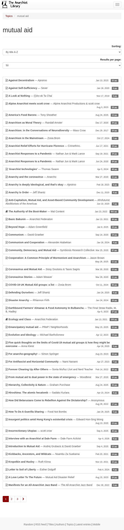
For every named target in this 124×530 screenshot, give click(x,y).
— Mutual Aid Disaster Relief (62, 477)
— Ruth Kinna (62, 462)
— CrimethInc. (62, 146)
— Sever (62, 88)
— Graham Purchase (62, 385)
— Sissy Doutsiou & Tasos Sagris (62, 269)
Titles (51, 524)
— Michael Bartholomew (62, 335)
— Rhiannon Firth (62, 300)
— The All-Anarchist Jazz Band (62, 485)
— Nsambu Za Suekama (62, 454)
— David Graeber (62, 234)
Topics (9, 16)
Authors (60, 524)
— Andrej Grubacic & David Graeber (62, 446)
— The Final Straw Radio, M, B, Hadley (62, 310)
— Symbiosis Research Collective (62, 250)
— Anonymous (62, 402)
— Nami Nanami (62, 361)
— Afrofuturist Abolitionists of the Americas (62, 202)
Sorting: (116, 46)
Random (28, 524)
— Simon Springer (62, 354)
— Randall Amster (62, 122)
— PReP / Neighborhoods (62, 327)
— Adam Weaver (62, 277)
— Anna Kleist (62, 344)
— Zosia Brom (62, 138)
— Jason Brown (62, 259)
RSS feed (40, 524)
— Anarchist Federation (62, 219)
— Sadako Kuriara (62, 392)
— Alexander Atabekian (62, 242)
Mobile (96, 524)
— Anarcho (62, 177)
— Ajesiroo (62, 80)
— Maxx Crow (62, 130)
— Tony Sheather (62, 115)
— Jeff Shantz (62, 192)
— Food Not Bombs (62, 411)
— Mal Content (62, 211)
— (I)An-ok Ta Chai (62, 96)
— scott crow (62, 431)
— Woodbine (62, 377)
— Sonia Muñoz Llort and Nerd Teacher (62, 369)
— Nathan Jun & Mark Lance (62, 153)
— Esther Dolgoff (62, 469)
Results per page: (110, 59)
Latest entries (83, 524)
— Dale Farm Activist (62, 438)
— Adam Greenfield (62, 227)
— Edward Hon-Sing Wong (62, 421)
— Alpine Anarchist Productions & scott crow (62, 105)
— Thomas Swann (62, 169)
